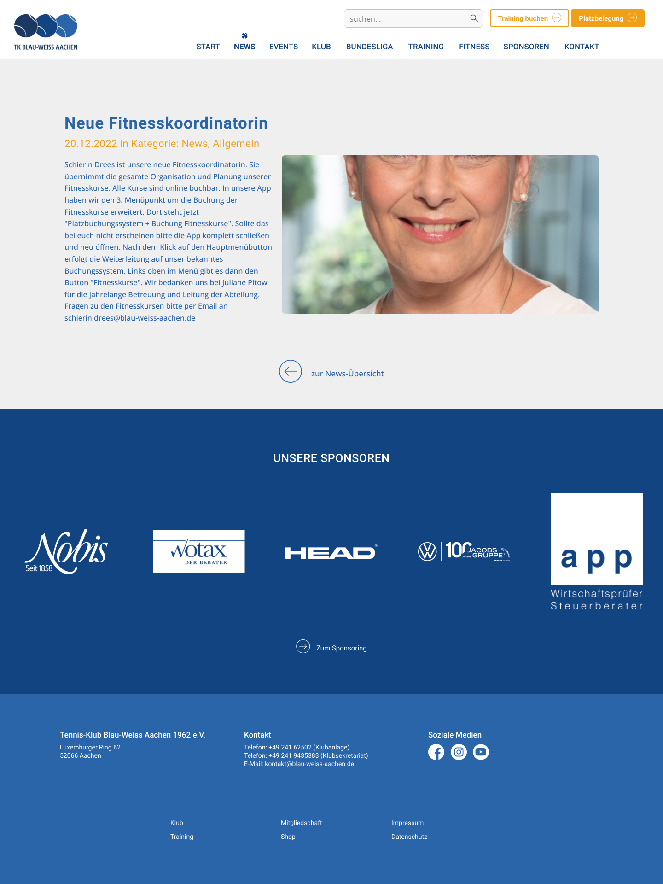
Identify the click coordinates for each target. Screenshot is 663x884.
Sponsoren (526, 47)
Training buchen (529, 18)
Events (283, 47)
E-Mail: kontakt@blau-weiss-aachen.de (299, 764)
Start (208, 47)
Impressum (407, 823)
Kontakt (581, 47)
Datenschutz (409, 837)
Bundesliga (369, 47)
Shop (288, 837)
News (245, 47)
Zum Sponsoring (331, 648)
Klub (321, 47)
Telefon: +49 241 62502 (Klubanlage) (296, 747)
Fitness (474, 47)
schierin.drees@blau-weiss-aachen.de (129, 318)
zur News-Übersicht (331, 374)
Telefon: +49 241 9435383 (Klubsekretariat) (306, 756)
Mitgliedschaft (301, 823)
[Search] (405, 19)
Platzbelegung (608, 18)
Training (426, 47)
